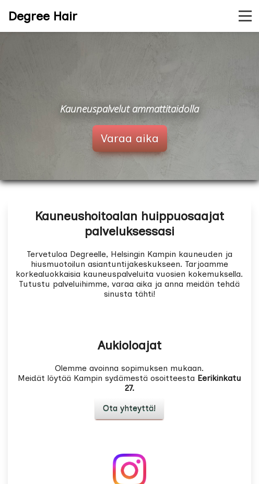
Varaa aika (130, 138)
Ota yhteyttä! (129, 408)
